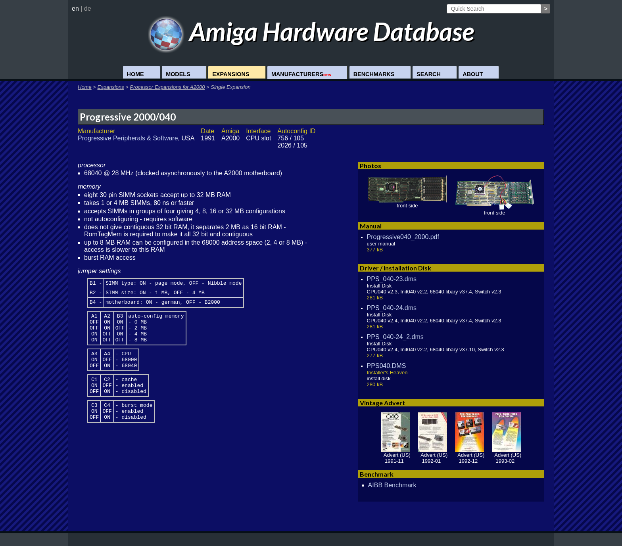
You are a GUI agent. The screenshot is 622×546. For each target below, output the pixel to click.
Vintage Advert (382, 402)
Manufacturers (301, 74)
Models (178, 74)
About (473, 74)
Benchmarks (374, 74)
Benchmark (377, 474)
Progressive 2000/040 (128, 117)
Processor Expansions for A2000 (167, 87)
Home (135, 74)
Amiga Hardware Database (311, 31)
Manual (371, 226)
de (87, 8)
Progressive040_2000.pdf (403, 237)
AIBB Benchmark (392, 485)
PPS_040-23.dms (392, 279)
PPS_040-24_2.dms (395, 336)
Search (429, 74)
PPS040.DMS (386, 365)
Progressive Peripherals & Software (128, 138)
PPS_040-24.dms (392, 308)
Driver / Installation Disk (395, 268)
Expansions (230, 74)
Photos (370, 165)
